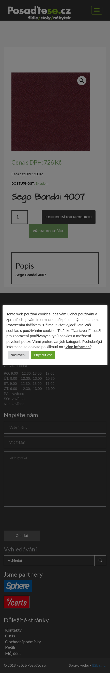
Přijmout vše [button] (43, 355)
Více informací (77, 347)
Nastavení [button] (18, 355)
